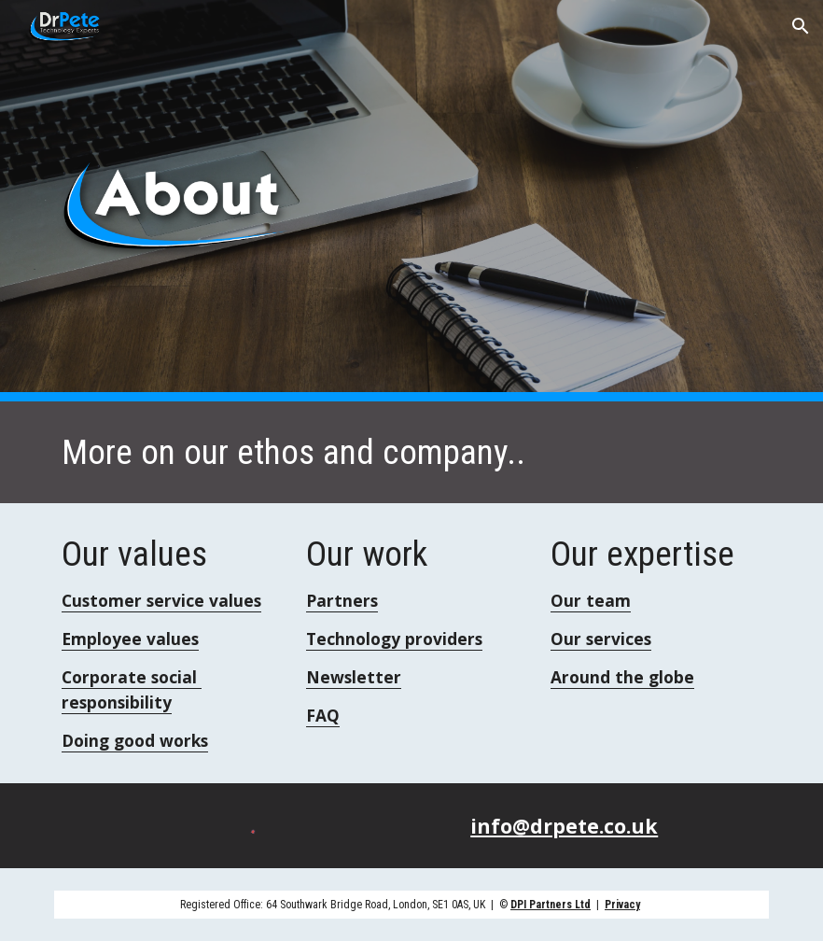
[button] (800, 26)
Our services (601, 638)
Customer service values (161, 600)
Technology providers (394, 638)
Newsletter (353, 677)
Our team (591, 600)
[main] (411, 452)
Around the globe (622, 677)
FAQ (323, 715)
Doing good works (135, 740)
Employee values (130, 638)
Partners (342, 600)
